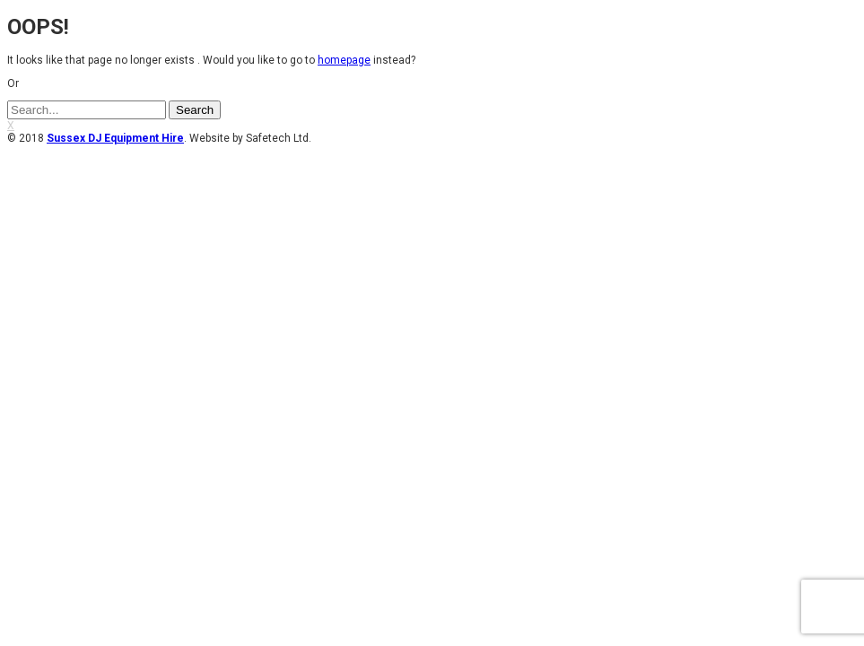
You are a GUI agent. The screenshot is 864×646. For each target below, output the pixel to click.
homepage (344, 60)
